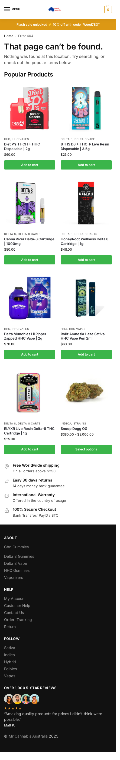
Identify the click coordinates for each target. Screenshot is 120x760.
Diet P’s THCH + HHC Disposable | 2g (22, 146)
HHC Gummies (17, 570)
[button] (107, 9)
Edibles (10, 668)
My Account (15, 598)
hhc (7, 139)
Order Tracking (18, 619)
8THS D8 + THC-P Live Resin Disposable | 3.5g (85, 146)
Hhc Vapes (20, 139)
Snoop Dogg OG (74, 428)
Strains (79, 423)
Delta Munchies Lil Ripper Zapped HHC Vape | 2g (25, 336)
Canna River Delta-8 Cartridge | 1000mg (29, 241)
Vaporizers (13, 577)
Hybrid (10, 661)
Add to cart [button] (29, 165)
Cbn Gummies (16, 547)
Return (10, 626)
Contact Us (14, 612)
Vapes (9, 675)
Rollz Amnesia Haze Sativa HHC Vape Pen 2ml (83, 336)
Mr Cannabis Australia (28, 736)
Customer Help (17, 605)
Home (8, 36)
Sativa (9, 647)
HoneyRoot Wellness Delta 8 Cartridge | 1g (84, 241)
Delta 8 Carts (29, 233)
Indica (66, 423)
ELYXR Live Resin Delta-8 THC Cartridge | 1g (29, 430)
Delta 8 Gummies (19, 556)
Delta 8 (67, 139)
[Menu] (12, 9)
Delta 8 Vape (84, 139)
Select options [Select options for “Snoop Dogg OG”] (86, 449)
